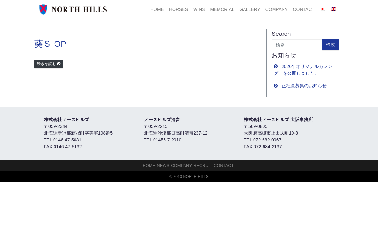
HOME (157, 9)
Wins (199, 9)
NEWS (163, 165)
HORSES (178, 9)
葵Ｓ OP (50, 44)
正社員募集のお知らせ (304, 85)
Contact (303, 9)
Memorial (222, 9)
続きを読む (46, 64)
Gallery (249, 9)
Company (276, 9)
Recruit (203, 165)
